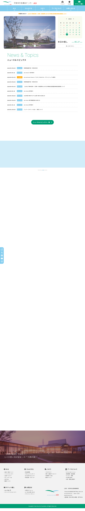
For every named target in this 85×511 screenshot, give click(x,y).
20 (66, 34)
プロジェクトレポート (30, 476)
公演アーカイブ (8, 478)
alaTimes (7, 482)
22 (73, 34)
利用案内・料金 (49, 478)
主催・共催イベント (9, 475)
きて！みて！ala (8, 480)
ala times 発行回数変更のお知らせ (32, 103)
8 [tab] (46, 172)
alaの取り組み (69, 480)
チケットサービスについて (10, 495)
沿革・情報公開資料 (70, 482)
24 (79, 34)
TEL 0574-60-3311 (68, 496)
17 (79, 32)
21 (70, 34)
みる (14, 11)
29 (66, 28)
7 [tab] (45, 172)
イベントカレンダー (9, 476)
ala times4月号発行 (28, 94)
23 (76, 34)
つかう (42, 11)
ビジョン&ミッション (71, 475)
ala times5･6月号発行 (29, 75)
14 (70, 32)
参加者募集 (27, 475)
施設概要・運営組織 (70, 476)
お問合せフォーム (29, 493)
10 (79, 30)
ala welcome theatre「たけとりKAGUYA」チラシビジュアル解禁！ (40, 80)
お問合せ (29, 490)
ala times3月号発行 (28, 107)
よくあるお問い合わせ (30, 495)
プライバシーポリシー (30, 496)
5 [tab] (32, 48)
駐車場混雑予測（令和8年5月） (31, 84)
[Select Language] (69, 5)
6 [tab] (44, 172)
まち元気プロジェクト (30, 478)
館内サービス (48, 480)
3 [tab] (29, 48)
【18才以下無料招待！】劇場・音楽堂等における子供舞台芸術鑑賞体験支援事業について (44, 89)
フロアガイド (48, 475)
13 (66, 32)
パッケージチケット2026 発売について (33, 112)
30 (76, 37)
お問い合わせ (70, 11)
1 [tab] (27, 48)
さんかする (28, 11)
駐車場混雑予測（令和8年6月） (31, 71)
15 (73, 32)
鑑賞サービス (7, 484)
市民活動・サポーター (30, 480)
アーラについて (57, 11)
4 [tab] (30, 48)
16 (76, 32)
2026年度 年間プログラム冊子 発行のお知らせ (34, 98)
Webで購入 (8, 493)
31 (79, 37)
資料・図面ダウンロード (51, 476)
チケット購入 (10, 490)
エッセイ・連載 (69, 478)
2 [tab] (28, 48)
